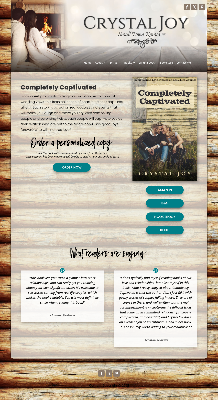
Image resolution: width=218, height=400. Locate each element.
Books (128, 62)
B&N (164, 203)
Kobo (164, 230)
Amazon (165, 190)
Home (87, 62)
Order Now (72, 167)
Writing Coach (147, 62)
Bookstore (166, 62)
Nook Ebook (164, 216)
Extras (113, 62)
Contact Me (183, 62)
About (99, 62)
